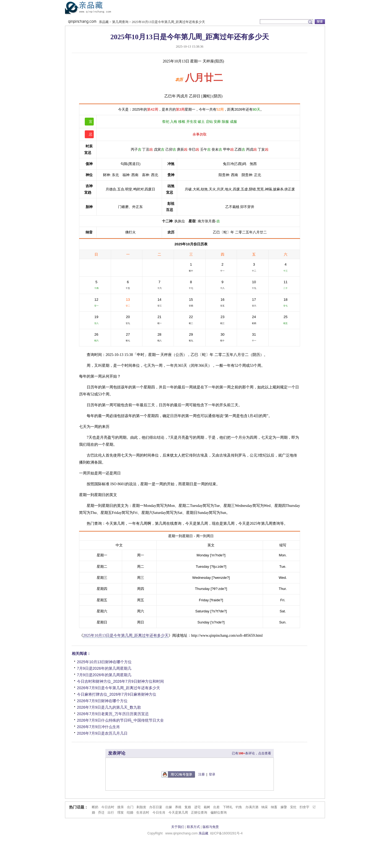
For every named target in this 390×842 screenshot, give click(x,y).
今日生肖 (158, 812)
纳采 (264, 807)
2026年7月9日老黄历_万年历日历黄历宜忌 (113, 714)
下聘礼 (228, 807)
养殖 (178, 807)
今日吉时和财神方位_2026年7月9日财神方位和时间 (120, 681)
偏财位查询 (218, 812)
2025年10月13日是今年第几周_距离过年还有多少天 (168, 22)
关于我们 (177, 827)
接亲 (120, 807)
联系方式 (193, 827)
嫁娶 (284, 807)
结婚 (130, 812)
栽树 (207, 807)
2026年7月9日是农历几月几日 (102, 733)
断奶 (95, 807)
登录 (212, 774)
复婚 (187, 807)
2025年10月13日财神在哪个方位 (104, 662)
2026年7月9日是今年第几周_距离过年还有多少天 (118, 688)
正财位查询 (199, 812)
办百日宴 (155, 807)
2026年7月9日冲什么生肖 (98, 727)
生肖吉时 (142, 812)
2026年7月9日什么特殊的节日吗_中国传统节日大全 (120, 720)
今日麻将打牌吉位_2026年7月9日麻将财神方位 (116, 694)
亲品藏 (96, 9)
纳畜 (274, 807)
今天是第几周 (178, 812)
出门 (130, 807)
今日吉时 (107, 807)
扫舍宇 (304, 807)
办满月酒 (251, 807)
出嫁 (168, 807)
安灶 (293, 807)
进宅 (197, 807)
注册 (201, 774)
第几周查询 (120, 22)
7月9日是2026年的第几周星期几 (104, 668)
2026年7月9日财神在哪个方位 (102, 701)
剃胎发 (141, 807)
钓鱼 (239, 807)
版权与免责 (211, 827)
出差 (216, 807)
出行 (111, 812)
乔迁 (101, 812)
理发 (120, 812)
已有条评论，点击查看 (251, 753)
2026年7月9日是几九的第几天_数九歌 (109, 707)
